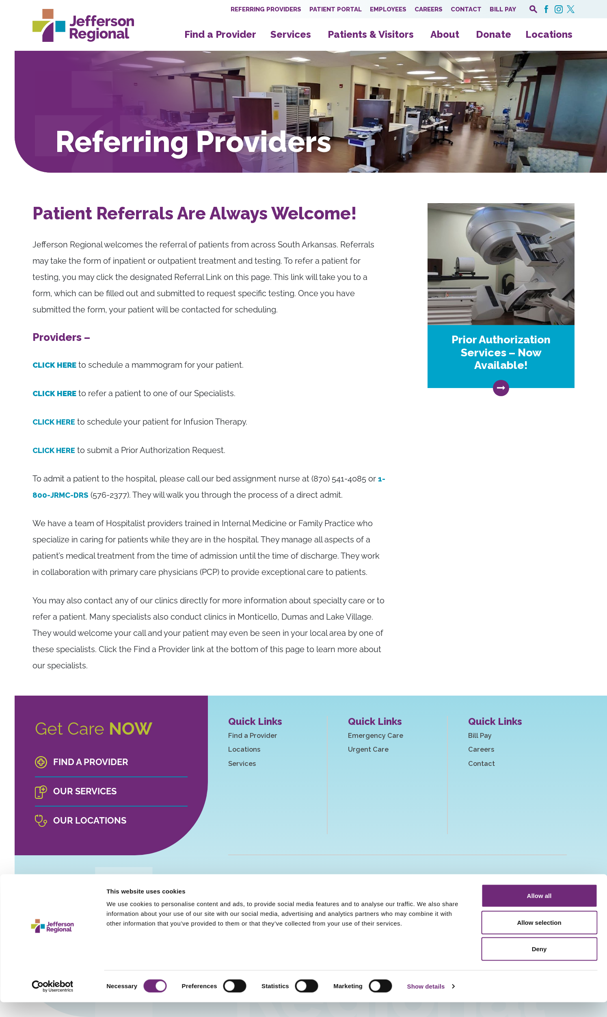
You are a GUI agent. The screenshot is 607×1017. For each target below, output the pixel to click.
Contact (466, 9)
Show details (426, 1000)
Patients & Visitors (371, 34)
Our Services (84, 791)
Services (290, 34)
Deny (539, 963)
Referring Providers (266, 9)
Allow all (539, 910)
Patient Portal (335, 9)
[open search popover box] (533, 9)
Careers (429, 9)
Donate (493, 34)
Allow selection (539, 937)
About (444, 34)
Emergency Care (383, 736)
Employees (388, 9)
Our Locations (89, 821)
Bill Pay (503, 9)
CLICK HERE (56, 422)
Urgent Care (375, 751)
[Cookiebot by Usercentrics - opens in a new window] (52, 1001)
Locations (548, 34)
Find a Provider (220, 34)
